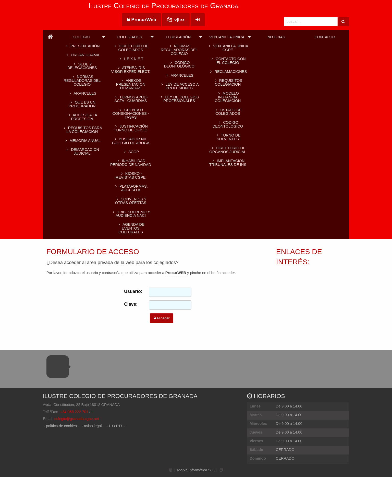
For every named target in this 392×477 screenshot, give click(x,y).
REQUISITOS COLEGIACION (227, 82)
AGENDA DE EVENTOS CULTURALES (130, 228)
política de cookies (61, 426)
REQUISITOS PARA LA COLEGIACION (82, 130)
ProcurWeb (141, 19)
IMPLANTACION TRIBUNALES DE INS (227, 163)
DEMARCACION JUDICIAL (82, 151)
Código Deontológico (179, 65)
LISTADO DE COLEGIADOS (228, 112)
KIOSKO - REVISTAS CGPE (130, 175)
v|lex (176, 19)
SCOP (130, 152)
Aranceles (179, 75)
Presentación (82, 46)
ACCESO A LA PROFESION (82, 117)
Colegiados (129, 37)
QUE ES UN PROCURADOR (82, 104)
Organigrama (82, 55)
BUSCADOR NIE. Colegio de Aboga (131, 141)
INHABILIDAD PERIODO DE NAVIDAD (130, 163)
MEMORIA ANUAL (82, 141)
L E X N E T (130, 59)
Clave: (131, 304)
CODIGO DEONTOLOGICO (228, 124)
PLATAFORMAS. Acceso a (131, 188)
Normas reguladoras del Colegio (82, 80)
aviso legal (93, 426)
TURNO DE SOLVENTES (227, 137)
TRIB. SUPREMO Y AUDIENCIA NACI (130, 214)
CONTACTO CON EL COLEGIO (228, 61)
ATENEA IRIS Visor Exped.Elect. (130, 70)
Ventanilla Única (226, 37)
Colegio (81, 37)
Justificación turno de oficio (131, 128)
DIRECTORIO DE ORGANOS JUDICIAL (227, 150)
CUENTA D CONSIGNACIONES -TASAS (130, 113)
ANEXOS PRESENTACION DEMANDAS (130, 84)
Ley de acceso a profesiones (179, 86)
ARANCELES (82, 93)
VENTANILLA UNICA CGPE (227, 48)
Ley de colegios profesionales (179, 99)
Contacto (324, 37)
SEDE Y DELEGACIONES (82, 66)
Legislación (178, 37)
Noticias (276, 37)
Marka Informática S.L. (196, 470)
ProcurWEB (175, 273)
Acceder (162, 318)
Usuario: (133, 291)
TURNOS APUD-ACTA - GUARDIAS (131, 99)
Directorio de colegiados (130, 48)
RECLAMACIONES (228, 72)
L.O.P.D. (116, 426)
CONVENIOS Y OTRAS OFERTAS (130, 201)
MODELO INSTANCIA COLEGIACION (228, 97)
